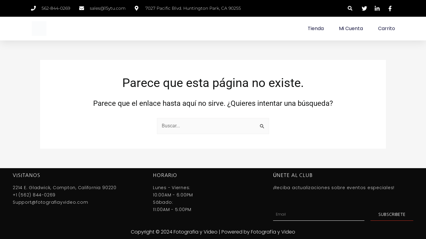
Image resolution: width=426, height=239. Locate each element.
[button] (350, 8)
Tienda (316, 28)
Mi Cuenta (351, 28)
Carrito (386, 28)
